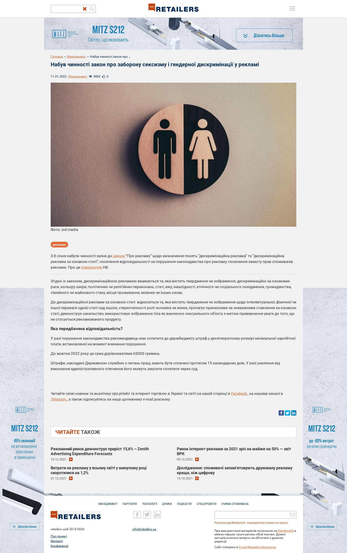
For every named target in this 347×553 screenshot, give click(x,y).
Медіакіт (57, 541)
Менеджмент (76, 56)
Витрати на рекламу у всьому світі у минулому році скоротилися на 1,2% (99, 470)
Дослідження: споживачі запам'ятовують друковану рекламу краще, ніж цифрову (234, 470)
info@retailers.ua (144, 529)
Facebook (239, 393)
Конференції (59, 545)
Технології (149, 501)
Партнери (130, 501)
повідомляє (91, 267)
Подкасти (184, 501)
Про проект (59, 536)
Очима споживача (235, 501)
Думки (167, 501)
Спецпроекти (206, 501)
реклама (59, 244)
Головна (57, 56)
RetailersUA (286, 530)
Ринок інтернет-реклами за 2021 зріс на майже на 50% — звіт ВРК (234, 451)
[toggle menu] (292, 8)
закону (118, 256)
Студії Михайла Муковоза (257, 547)
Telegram (59, 399)
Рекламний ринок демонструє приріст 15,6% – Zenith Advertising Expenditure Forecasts (100, 451)
